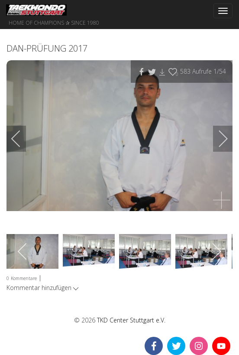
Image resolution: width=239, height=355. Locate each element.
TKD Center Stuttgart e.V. (131, 320)
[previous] (21, 139)
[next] (217, 139)
